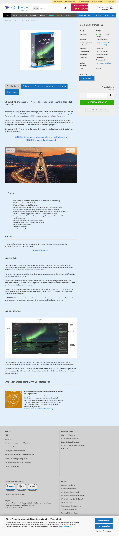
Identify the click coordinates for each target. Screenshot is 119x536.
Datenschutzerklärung (65, 527)
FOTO (7, 15)
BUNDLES (23, 15)
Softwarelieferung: (86, 75)
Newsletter (109, 15)
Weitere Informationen (104, 531)
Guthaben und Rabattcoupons (71, 506)
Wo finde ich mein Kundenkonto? (72, 499)
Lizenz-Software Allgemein (70, 438)
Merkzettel (110, 2)
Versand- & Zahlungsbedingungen (16, 459)
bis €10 (51, 15)
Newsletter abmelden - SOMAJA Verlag (18, 463)
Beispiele (27, 86)
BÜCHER (42, 15)
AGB (6, 435)
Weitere (68, 15)
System (49, 86)
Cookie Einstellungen (12, 466)
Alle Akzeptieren (104, 520)
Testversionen (70, 2)
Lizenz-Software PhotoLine (70, 442)
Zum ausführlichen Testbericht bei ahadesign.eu (39, 409)
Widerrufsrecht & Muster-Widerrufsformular (19, 455)
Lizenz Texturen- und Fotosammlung (73, 445)
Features (39, 86)
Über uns (58, 2)
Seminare (97, 15)
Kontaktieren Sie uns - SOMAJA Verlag (17, 443)
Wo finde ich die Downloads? (70, 492)
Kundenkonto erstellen (68, 489)
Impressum (8, 439)
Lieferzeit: (83, 34)
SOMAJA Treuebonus (68, 485)
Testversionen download (69, 509)
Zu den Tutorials (40, 250)
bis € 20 (59, 15)
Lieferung (61, 86)
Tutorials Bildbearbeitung (69, 513)
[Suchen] (65, 8)
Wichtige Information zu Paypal (15, 494)
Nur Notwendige (104, 526)
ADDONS (33, 15)
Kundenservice (85, 15)
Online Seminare (66, 502)
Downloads (12, 92)
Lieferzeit (64, 449)
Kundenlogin (97, 2)
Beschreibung (13, 86)
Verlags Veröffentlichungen (14, 447)
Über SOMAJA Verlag (68, 435)
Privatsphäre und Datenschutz (15, 451)
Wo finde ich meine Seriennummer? (72, 495)
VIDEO (14, 15)
